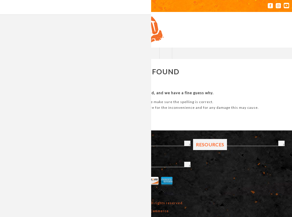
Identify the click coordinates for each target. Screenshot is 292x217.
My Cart (152, 53)
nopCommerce (156, 211)
